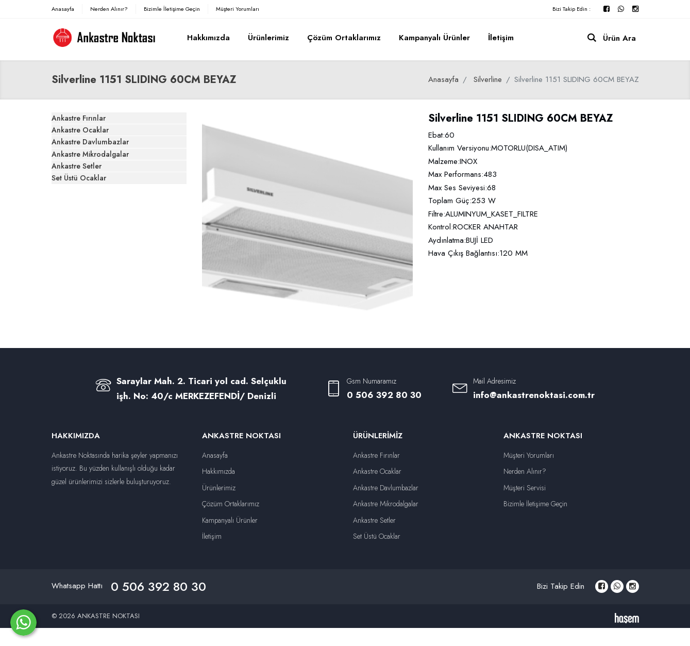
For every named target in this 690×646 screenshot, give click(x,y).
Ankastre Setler (92, 236)
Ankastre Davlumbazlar (105, 181)
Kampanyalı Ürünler (434, 37)
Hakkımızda (208, 37)
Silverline (488, 79)
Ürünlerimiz (268, 37)
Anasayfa (63, 9)
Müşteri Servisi (524, 488)
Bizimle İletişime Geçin (172, 9)
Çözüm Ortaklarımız (344, 37)
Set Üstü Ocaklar (94, 263)
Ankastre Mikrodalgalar (105, 209)
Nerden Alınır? (109, 9)
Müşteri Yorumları (237, 9)
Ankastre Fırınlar (93, 126)
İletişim (501, 37)
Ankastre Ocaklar (95, 153)
